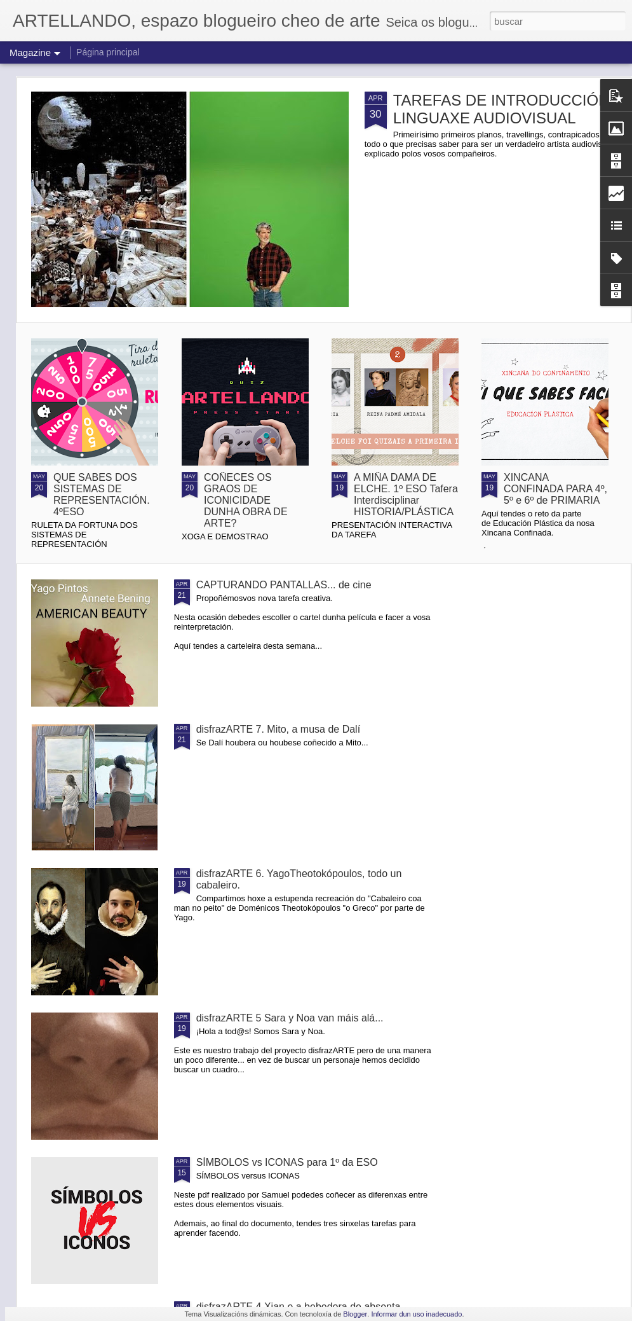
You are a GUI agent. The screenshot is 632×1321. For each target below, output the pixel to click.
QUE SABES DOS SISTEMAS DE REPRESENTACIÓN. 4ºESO (101, 494)
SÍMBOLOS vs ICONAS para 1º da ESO (287, 1162)
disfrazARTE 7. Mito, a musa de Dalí (278, 729)
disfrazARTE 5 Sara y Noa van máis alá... (290, 1018)
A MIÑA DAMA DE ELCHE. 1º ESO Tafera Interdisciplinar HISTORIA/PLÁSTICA (406, 494)
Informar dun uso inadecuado (416, 1314)
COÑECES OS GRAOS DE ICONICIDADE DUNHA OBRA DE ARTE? (246, 500)
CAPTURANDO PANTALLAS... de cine (284, 584)
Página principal (108, 52)
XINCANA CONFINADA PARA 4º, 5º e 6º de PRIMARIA (555, 489)
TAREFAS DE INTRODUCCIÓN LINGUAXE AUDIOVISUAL (501, 109)
